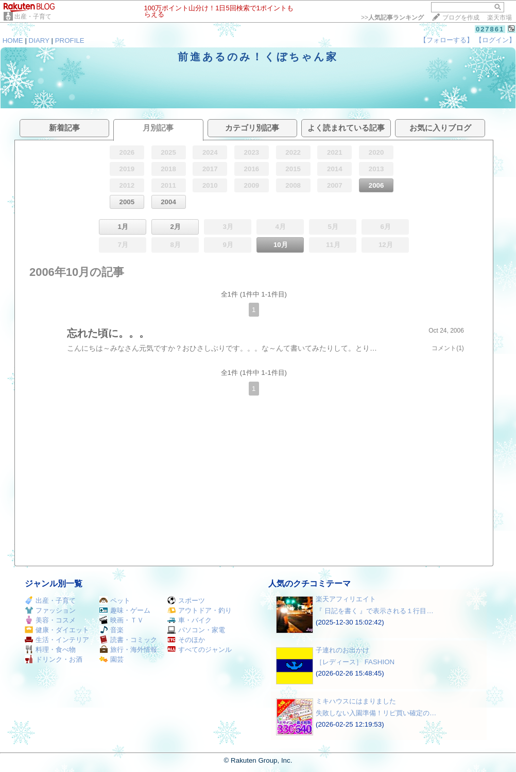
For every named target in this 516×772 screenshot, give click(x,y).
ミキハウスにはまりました (356, 701)
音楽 (111, 630)
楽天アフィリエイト (346, 599)
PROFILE (69, 40)
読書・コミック (128, 640)
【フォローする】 (446, 40)
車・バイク (189, 620)
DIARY (39, 40)
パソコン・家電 (196, 630)
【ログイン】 (495, 40)
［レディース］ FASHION (355, 662)
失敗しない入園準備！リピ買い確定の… (376, 713)
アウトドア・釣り (199, 610)
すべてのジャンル (199, 649)
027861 (490, 29)
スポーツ (186, 600)
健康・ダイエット (57, 630)
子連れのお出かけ (342, 650)
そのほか (186, 640)
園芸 (111, 659)
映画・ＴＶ (121, 620)
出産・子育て (32, 16)
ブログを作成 (460, 17)
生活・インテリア (57, 640)
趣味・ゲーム (124, 610)
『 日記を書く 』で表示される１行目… (375, 611)
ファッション (50, 610)
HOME (13, 40)
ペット (114, 600)
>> (392, 17)
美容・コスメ (50, 620)
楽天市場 (499, 17)
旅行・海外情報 (128, 649)
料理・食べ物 (50, 649)
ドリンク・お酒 (53, 659)
